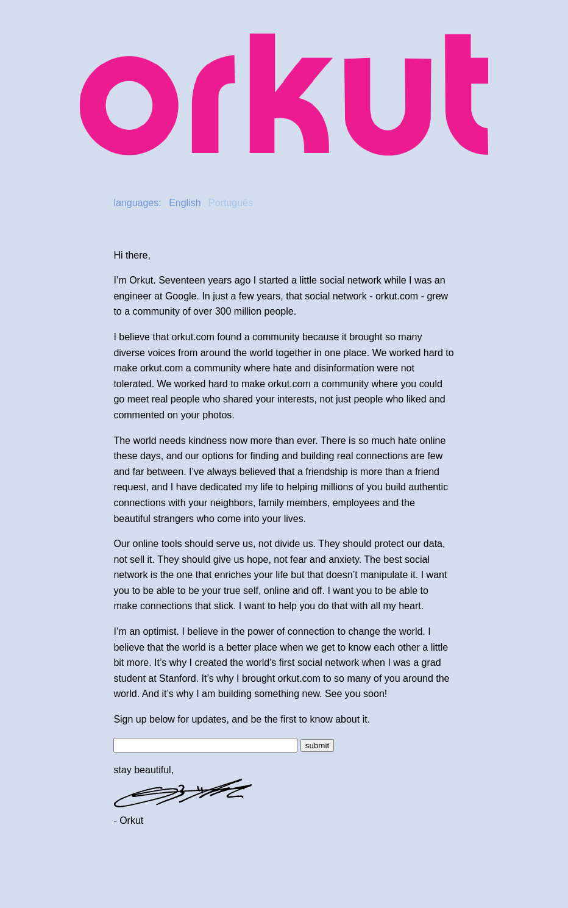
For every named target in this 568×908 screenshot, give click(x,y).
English (185, 203)
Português (230, 203)
